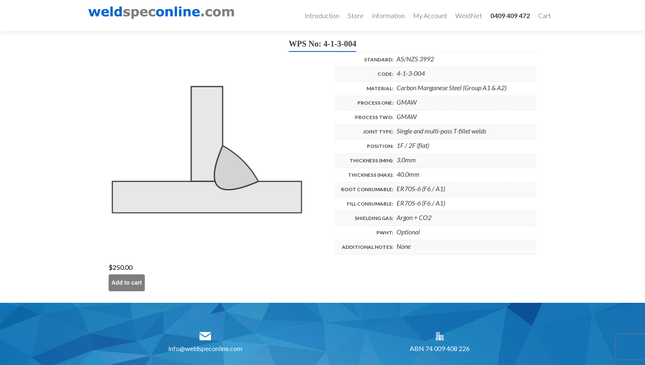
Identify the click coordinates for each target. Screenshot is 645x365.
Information (388, 15)
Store (356, 15)
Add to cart (126, 282)
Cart (544, 15)
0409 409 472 (510, 15)
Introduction (321, 15)
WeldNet (468, 15)
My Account (430, 15)
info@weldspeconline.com (205, 348)
